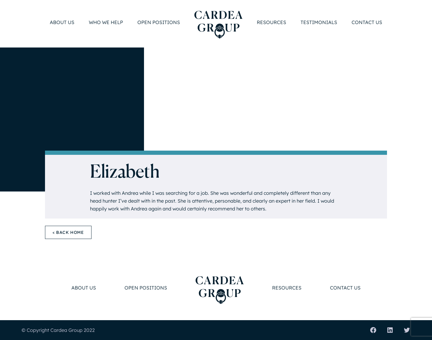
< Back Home (68, 232)
